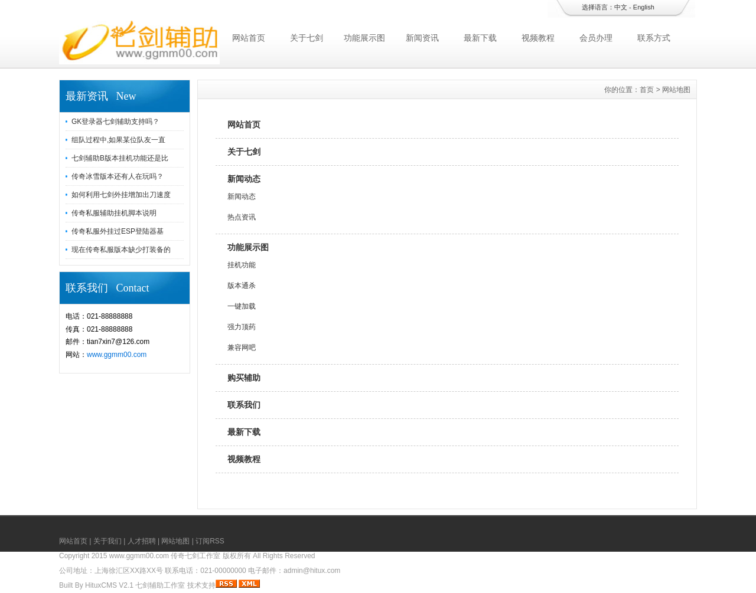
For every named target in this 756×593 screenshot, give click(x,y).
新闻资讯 (422, 37)
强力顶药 (241, 327)
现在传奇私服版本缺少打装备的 (121, 249)
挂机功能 (241, 265)
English (643, 7)
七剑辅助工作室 (160, 585)
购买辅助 (243, 377)
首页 (647, 90)
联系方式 (653, 37)
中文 (620, 7)
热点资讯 (241, 217)
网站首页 (248, 37)
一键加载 (241, 306)
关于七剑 (306, 37)
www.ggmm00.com (116, 354)
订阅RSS (209, 541)
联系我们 (243, 404)
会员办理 (595, 37)
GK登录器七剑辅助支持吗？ (115, 121)
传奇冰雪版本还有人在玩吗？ (117, 176)
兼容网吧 (241, 347)
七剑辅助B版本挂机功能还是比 (119, 158)
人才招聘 (142, 541)
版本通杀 (241, 285)
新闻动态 (243, 179)
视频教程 (538, 37)
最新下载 (480, 37)
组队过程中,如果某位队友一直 (118, 140)
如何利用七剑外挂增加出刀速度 (121, 195)
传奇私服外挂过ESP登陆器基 (117, 231)
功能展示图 (364, 37)
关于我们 (107, 541)
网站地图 (175, 541)
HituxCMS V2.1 (109, 585)
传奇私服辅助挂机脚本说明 (114, 213)
